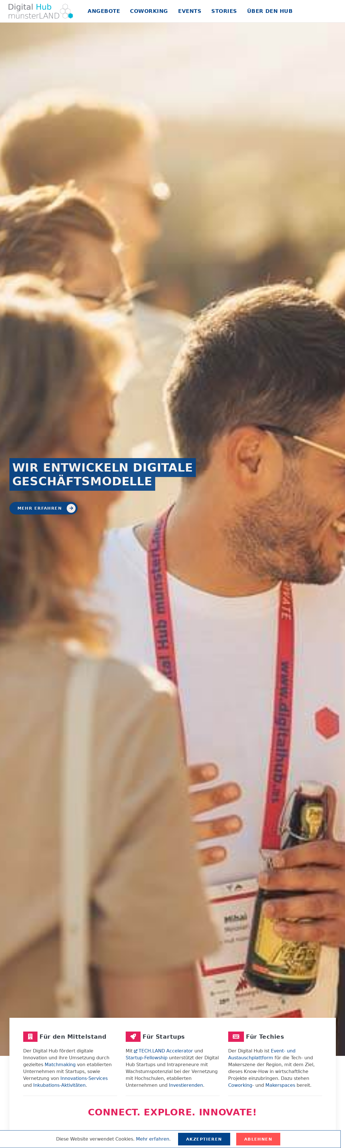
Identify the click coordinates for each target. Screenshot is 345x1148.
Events (189, 11)
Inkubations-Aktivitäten (59, 1085)
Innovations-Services (84, 1078)
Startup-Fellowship (146, 1057)
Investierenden (186, 1085)
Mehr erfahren (46, 508)
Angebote (104, 11)
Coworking (149, 11)
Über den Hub (270, 11)
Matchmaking (60, 1064)
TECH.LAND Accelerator (163, 1051)
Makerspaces (280, 1085)
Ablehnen (258, 1139)
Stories (224, 11)
